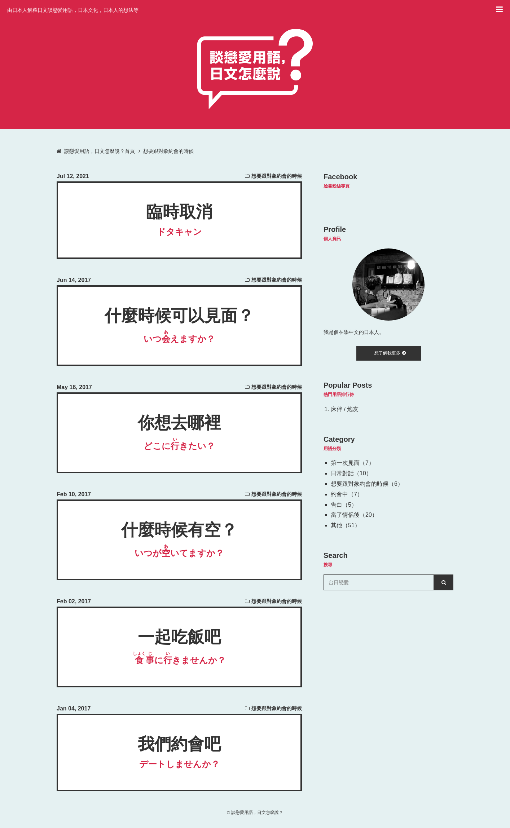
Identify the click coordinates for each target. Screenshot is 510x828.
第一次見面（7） (352, 463)
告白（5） (344, 505)
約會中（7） (347, 494)
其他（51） (345, 525)
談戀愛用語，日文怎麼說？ (257, 812)
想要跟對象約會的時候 (276, 176)
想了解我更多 (390, 353)
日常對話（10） (351, 473)
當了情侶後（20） (354, 515)
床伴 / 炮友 (345, 409)
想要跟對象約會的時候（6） (367, 484)
